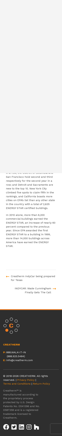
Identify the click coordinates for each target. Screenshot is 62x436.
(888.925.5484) (16, 356)
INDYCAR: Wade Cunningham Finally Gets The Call (33, 290)
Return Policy (41, 383)
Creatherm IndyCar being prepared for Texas (33, 278)
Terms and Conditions (17, 383)
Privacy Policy (26, 379)
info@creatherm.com (19, 360)
